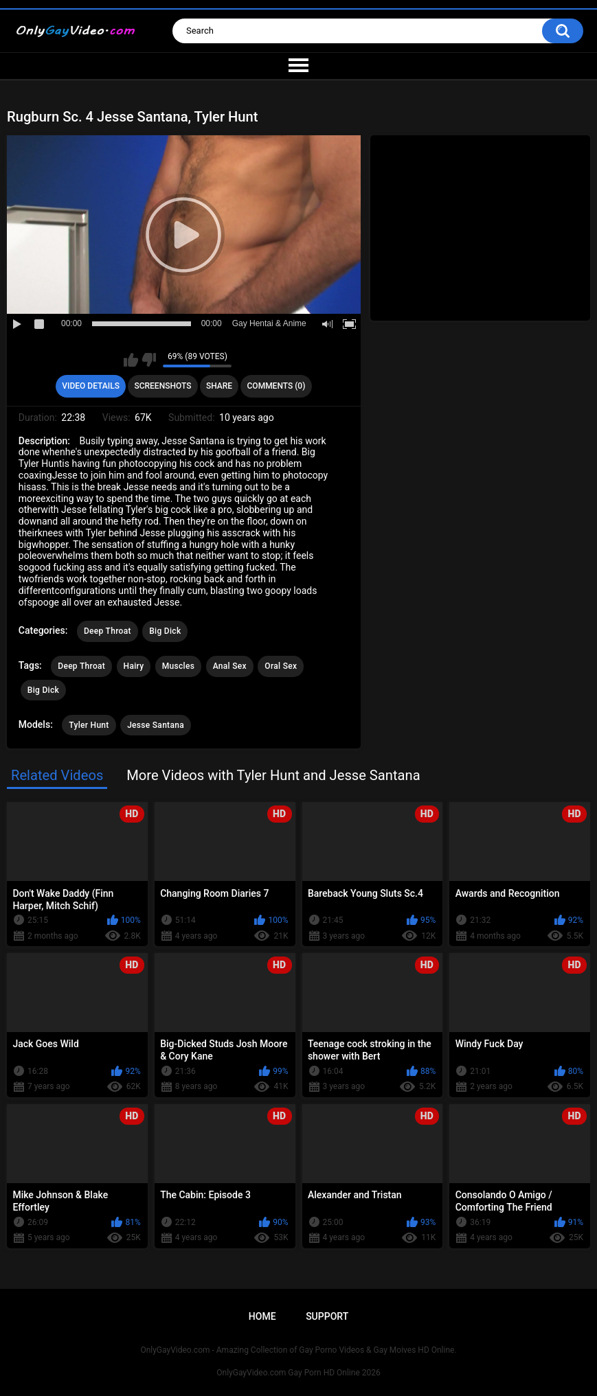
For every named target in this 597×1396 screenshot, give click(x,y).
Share (219, 386)
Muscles (178, 666)
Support (327, 1316)
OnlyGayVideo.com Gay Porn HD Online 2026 (298, 1372)
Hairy (134, 666)
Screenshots (162, 386)
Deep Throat (107, 631)
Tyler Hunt (89, 725)
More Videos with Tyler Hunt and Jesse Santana (273, 775)
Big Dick (165, 631)
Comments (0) (276, 386)
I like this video (131, 360)
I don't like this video (149, 360)
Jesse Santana (155, 725)
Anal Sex (230, 666)
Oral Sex (280, 666)
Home (262, 1316)
